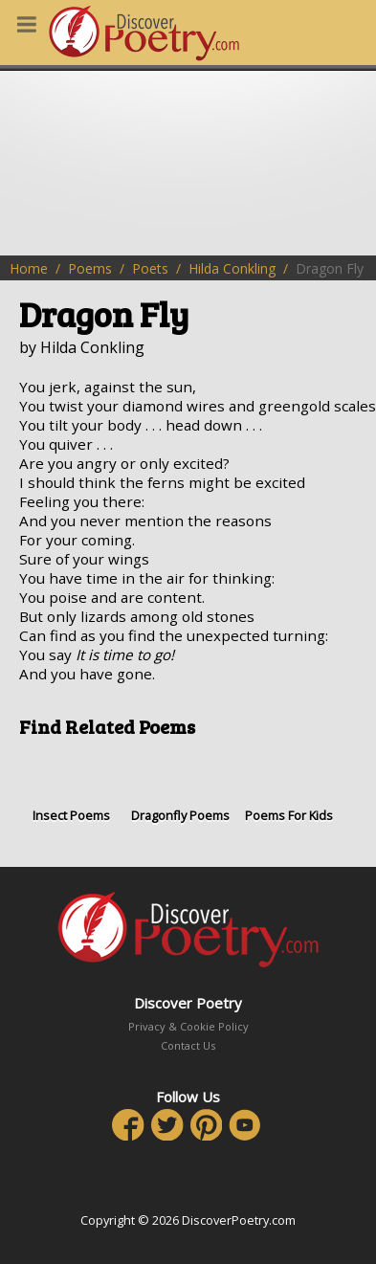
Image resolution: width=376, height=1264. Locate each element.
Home (29, 268)
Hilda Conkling (232, 268)
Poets (150, 268)
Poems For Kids (289, 787)
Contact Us (188, 1045)
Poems (90, 268)
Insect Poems (71, 787)
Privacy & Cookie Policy (188, 1026)
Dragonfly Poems (180, 787)
